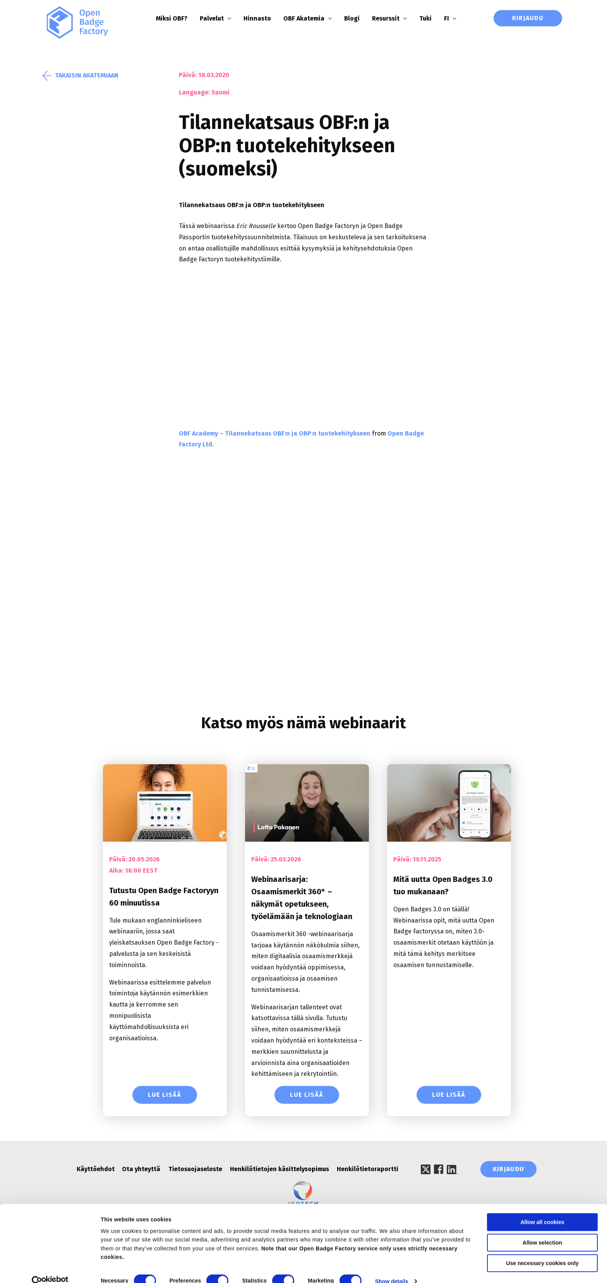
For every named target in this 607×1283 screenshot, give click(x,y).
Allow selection (542, 1229)
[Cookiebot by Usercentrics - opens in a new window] (50, 1268)
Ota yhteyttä (141, 1169)
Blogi (356, 18)
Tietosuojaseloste (195, 1169)
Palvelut (216, 18)
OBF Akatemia (308, 18)
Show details (392, 1268)
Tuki (430, 18)
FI (451, 18)
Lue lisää (165, 1095)
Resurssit (390, 18)
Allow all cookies (542, 1209)
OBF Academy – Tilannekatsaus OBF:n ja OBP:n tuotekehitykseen (274, 434)
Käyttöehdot (96, 1169)
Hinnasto (262, 18)
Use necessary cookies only (542, 1250)
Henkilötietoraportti (367, 1169)
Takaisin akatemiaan (81, 76)
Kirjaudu (528, 18)
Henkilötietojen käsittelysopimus (279, 1169)
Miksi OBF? (176, 18)
